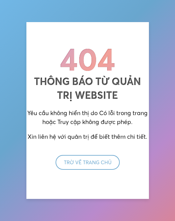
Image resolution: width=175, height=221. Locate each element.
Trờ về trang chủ (87, 162)
